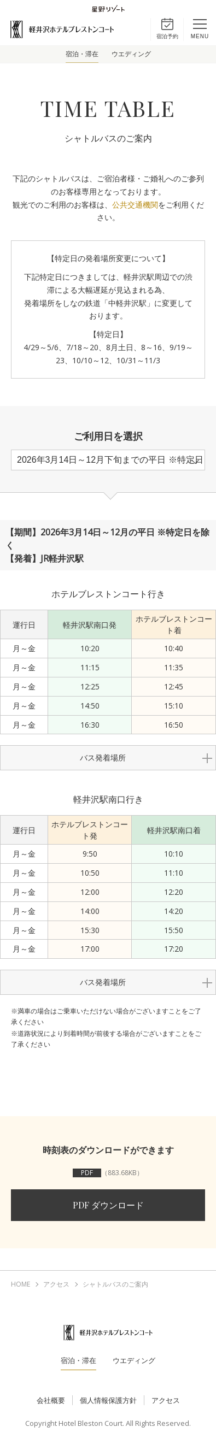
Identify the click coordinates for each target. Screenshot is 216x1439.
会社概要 (51, 1400)
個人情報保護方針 (108, 1400)
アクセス (165, 1400)
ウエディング (131, 54)
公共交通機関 (135, 204)
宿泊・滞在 (82, 54)
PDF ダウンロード (108, 1205)
